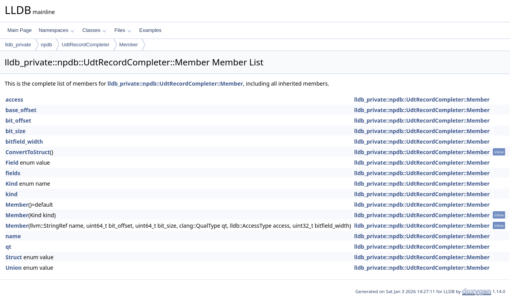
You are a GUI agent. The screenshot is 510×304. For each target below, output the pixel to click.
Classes (94, 30)
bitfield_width (24, 141)
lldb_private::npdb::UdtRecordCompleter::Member (175, 83)
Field (11, 162)
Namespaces (56, 30)
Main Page (19, 30)
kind (11, 194)
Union (13, 267)
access (14, 99)
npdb (46, 44)
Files (122, 30)
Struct (13, 257)
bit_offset (18, 120)
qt (8, 246)
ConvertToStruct (27, 152)
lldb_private (18, 44)
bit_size (15, 131)
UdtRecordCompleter (85, 44)
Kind (11, 183)
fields (12, 173)
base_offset (20, 110)
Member (128, 44)
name (13, 236)
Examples (150, 30)
